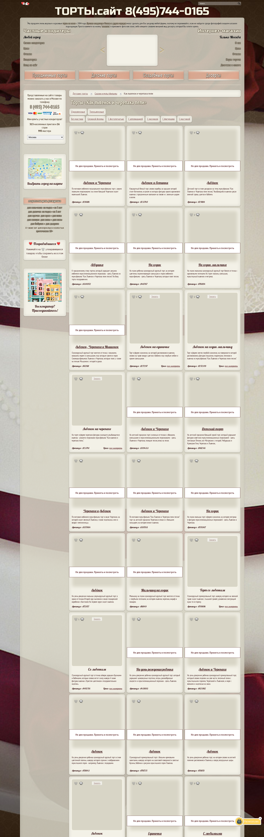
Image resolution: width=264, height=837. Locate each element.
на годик (47, 207)
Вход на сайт (30, 65)
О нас (238, 43)
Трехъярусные (96, 111)
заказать (105, 26)
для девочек (34, 211)
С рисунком (152, 119)
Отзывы (28, 54)
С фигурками (168, 119)
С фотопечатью (116, 119)
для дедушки (52, 223)
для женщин (33, 219)
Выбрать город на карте (45, 183)
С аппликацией (135, 119)
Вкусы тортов (233, 59)
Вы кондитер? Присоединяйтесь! (45, 308)
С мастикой (184, 119)
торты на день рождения (44, 201)
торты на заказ (69, 23)
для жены (45, 219)
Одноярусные (78, 111)
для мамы (57, 219)
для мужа (45, 215)
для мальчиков (34, 207)
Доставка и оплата (231, 65)
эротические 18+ (44, 231)
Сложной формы (96, 119)
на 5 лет (58, 207)
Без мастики (77, 119)
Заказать (154, 296)
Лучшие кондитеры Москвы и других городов (106, 23)
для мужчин (34, 215)
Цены (26, 48)
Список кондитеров (34, 43)
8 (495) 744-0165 (44, 107)
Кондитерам (30, 59)
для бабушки (36, 223)
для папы (57, 215)
